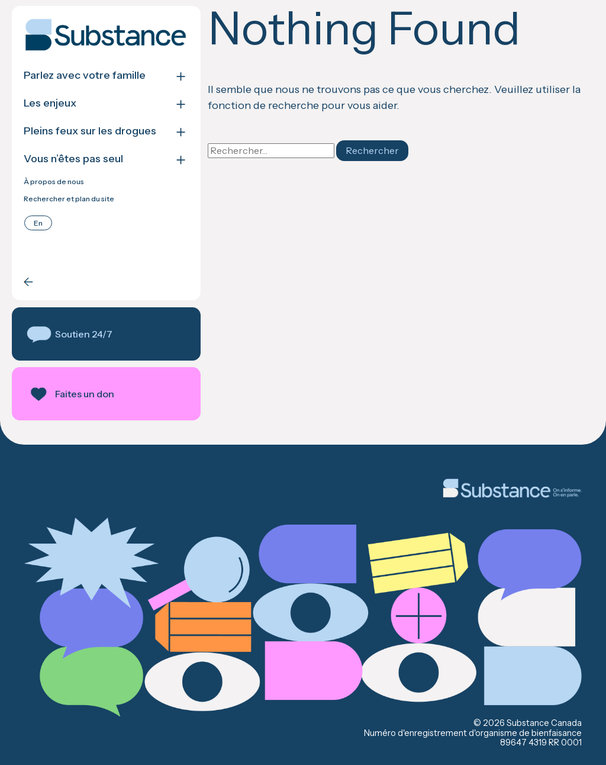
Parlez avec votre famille (85, 75)
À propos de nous (54, 182)
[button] (105, 334)
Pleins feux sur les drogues (90, 131)
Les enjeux (50, 103)
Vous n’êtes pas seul (73, 159)
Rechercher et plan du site (69, 199)
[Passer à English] (38, 223)
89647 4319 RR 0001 (541, 742)
